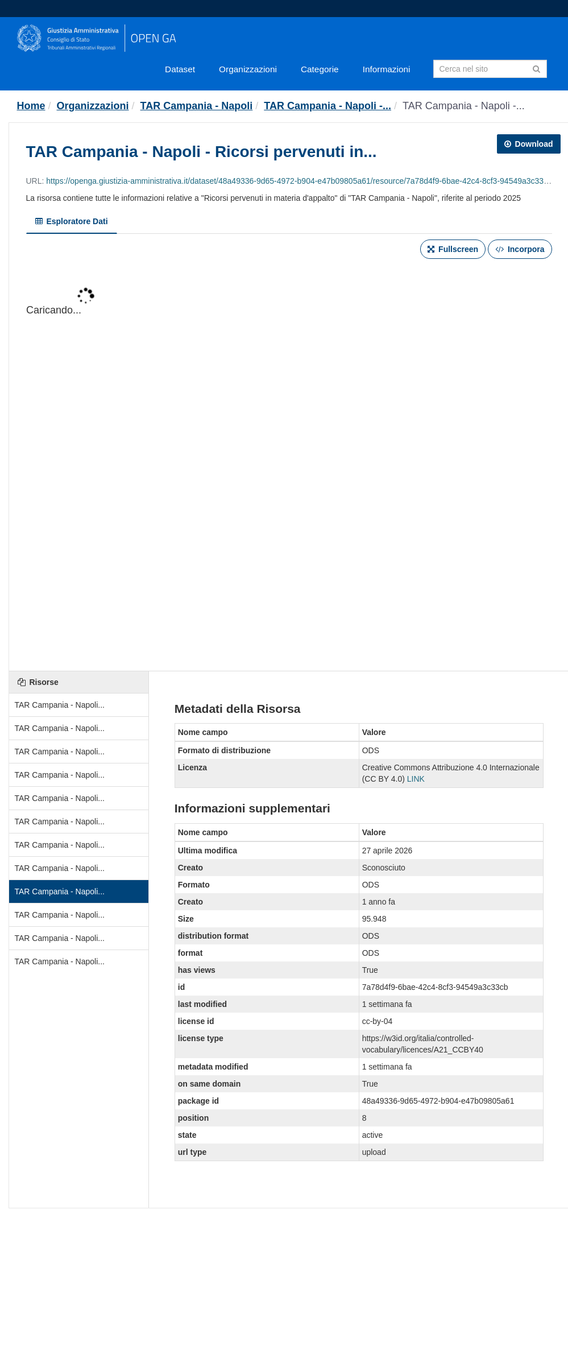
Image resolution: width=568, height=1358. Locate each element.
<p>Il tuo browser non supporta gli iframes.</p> (289, 466)
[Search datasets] (490, 69)
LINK (416, 778)
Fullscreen (453, 249)
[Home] (31, 106)
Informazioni (387, 69)
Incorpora (519, 249)
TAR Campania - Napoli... (60, 704)
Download (528, 143)
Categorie (320, 69)
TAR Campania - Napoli (196, 106)
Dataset (180, 69)
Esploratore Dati (71, 221)
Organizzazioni (248, 69)
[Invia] (536, 68)
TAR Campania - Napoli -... (327, 106)
